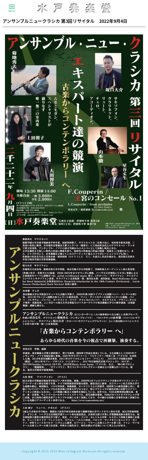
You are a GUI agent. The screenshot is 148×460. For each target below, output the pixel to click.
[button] (12, 6)
